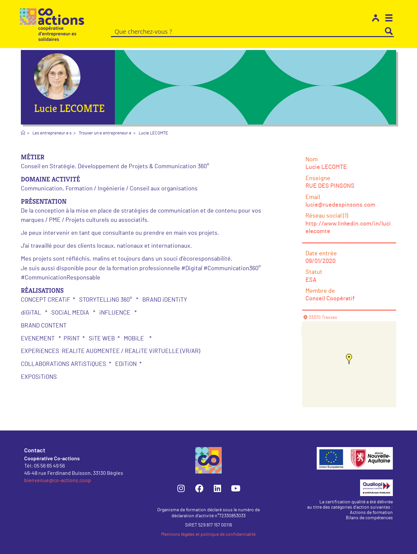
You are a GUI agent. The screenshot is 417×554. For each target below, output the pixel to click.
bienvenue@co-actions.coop (57, 480)
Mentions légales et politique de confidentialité (208, 534)
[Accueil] (23, 133)
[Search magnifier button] (389, 31)
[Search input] (248, 31)
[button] (349, 359)
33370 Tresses (323, 317)
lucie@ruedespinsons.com (340, 205)
